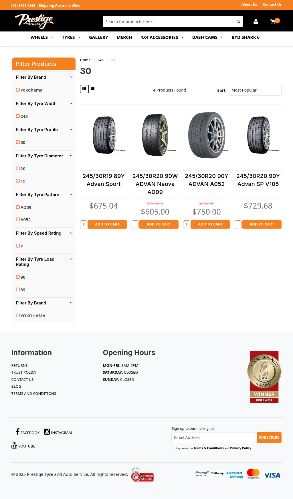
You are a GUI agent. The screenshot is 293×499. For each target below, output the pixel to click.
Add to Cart (107, 224)
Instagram (58, 431)
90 (23, 277)
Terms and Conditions (33, 393)
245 (24, 116)
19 (23, 181)
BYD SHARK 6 (245, 37)
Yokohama (32, 90)
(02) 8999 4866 (23, 5)
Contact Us (272, 4)
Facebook (28, 431)
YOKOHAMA (33, 315)
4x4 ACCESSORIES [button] (159, 37)
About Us (249, 4)
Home (85, 59)
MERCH (124, 37)
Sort (221, 90)
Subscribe (269, 437)
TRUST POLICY (23, 372)
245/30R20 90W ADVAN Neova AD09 (155, 184)
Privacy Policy (240, 448)
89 (23, 289)
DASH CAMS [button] (205, 37)
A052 (26, 219)
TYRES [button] (69, 37)
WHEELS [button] (40, 37)
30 (23, 142)
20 (23, 168)
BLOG (16, 386)
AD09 (26, 207)
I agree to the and (213, 448)
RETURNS (19, 365)
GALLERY (98, 37)
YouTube (23, 445)
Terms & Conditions (208, 448)
